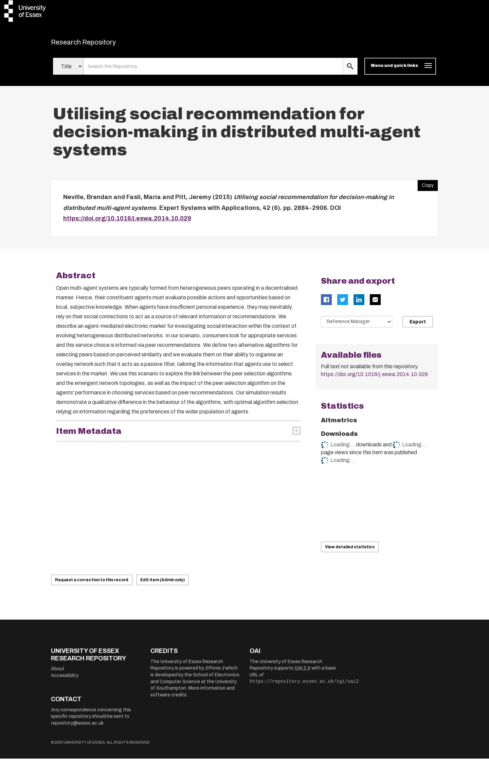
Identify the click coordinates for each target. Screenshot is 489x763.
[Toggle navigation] (400, 70)
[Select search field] (68, 70)
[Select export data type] (356, 326)
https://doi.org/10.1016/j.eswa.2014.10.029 (127, 222)
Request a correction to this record (91, 584)
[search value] (213, 70)
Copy (425, 188)
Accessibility (64, 679)
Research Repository (98, 44)
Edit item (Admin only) (162, 584)
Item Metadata (89, 435)
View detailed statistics (350, 551)
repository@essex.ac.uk (77, 727)
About (58, 673)
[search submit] (350, 70)
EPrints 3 (214, 672)
